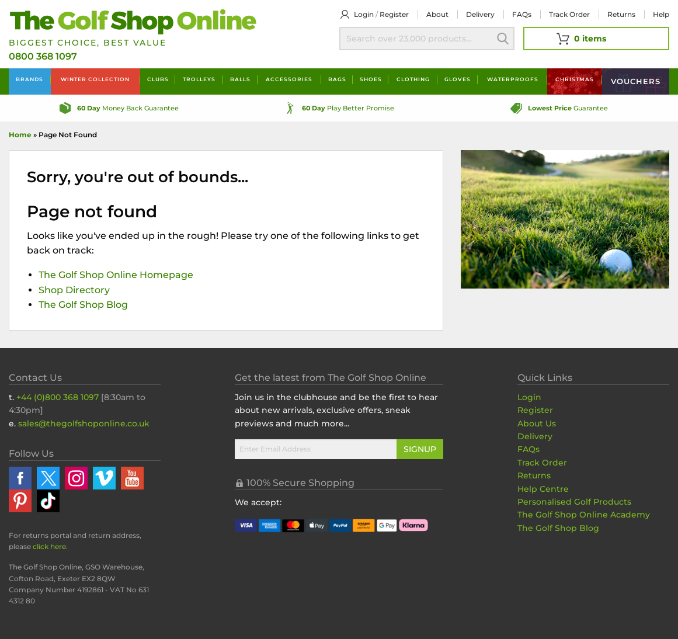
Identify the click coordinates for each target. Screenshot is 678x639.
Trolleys (199, 79)
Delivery (480, 14)
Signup (420, 449)
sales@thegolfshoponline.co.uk (83, 423)
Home (20, 134)
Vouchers (635, 81)
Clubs (158, 79)
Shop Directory (74, 290)
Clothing (413, 79)
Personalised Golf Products (574, 501)
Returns (621, 14)
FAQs (521, 14)
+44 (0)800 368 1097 (57, 397)
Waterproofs (512, 79)
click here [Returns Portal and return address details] (49, 546)
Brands (29, 79)
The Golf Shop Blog (83, 304)
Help (661, 14)
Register (394, 14)
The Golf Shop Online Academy (583, 514)
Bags (337, 79)
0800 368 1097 (43, 56)
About (437, 14)
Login (364, 14)
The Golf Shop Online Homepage (116, 274)
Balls (240, 79)
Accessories (289, 79)
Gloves (457, 79)
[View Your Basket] (596, 38)
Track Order (569, 14)
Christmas (574, 79)
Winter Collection (95, 79)
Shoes (371, 79)
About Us (536, 423)
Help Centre (543, 489)
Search (503, 38)
